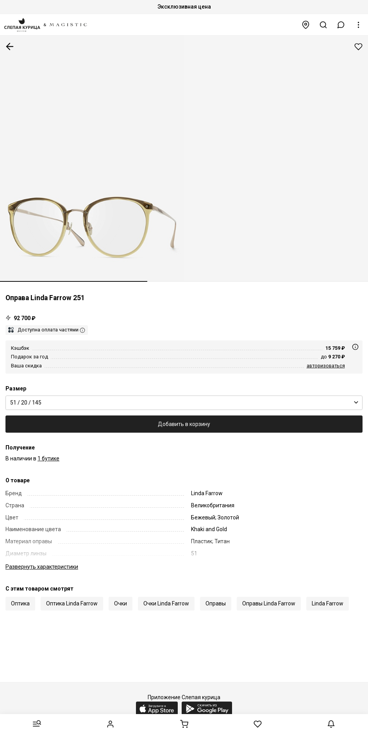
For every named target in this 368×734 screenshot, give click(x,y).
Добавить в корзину (184, 424)
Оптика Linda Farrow (72, 603)
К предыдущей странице (9, 46)
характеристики (41, 567)
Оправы (215, 603)
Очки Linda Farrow (166, 603)
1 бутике (48, 458)
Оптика (20, 603)
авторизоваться (326, 366)
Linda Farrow (327, 603)
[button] (341, 24)
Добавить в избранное (358, 47)
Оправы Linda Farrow (268, 603)
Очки (120, 603)
